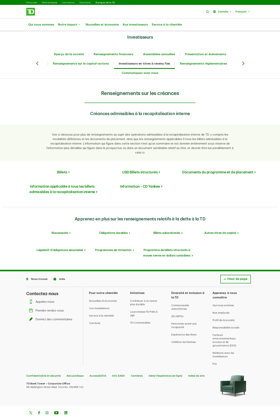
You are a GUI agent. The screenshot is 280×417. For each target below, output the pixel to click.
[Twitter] (30, 403)
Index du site (196, 366)
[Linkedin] (65, 403)
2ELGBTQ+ (177, 306)
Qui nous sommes (41, 24)
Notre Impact (69, 25)
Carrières (94, 313)
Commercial (68, 3)
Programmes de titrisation (113, 240)
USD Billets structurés (140, 162)
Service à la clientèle (167, 24)
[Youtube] (56, 403)
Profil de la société (223, 310)
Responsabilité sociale (226, 318)
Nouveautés (60, 223)
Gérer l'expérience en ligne (165, 366)
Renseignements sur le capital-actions (81, 53)
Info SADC (118, 366)
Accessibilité (97, 366)
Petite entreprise (49, 3)
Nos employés (221, 303)
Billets (62, 162)
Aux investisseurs (135, 24)
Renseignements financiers (113, 44)
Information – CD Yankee (140, 176)
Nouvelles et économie (102, 24)
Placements (85, 3)
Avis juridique (75, 366)
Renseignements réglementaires (203, 53)
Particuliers (31, 3)
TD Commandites (140, 313)
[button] (207, 11)
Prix (215, 354)
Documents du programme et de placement (217, 162)
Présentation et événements (205, 44)
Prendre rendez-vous (47, 300)
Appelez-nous (42, 292)
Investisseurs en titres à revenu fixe (144, 53)
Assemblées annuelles (159, 44)
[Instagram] (47, 403)
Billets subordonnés (166, 223)
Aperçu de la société (69, 44)
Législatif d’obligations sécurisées (60, 240)
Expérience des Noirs (184, 325)
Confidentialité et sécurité (43, 366)
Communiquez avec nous (140, 63)
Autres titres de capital (220, 223)
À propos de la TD (105, 3)
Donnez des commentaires (51, 309)
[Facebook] (39, 403)
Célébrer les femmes (183, 332)
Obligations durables (113, 223)
